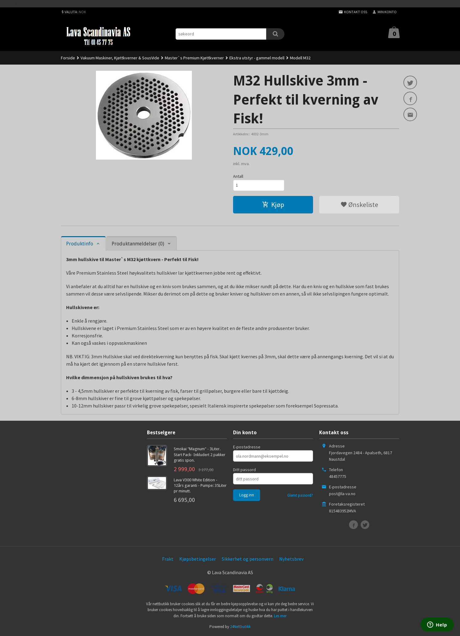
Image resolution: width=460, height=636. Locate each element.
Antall (238, 176)
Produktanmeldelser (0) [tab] (138, 244)
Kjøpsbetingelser (197, 559)
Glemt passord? (300, 495)
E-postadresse (246, 447)
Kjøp (273, 204)
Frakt (167, 559)
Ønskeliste (359, 204)
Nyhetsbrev (291, 559)
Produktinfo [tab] (79, 244)
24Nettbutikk (240, 626)
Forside (68, 58)
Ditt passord (244, 469)
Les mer (280, 615)
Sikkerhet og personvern (247, 559)
